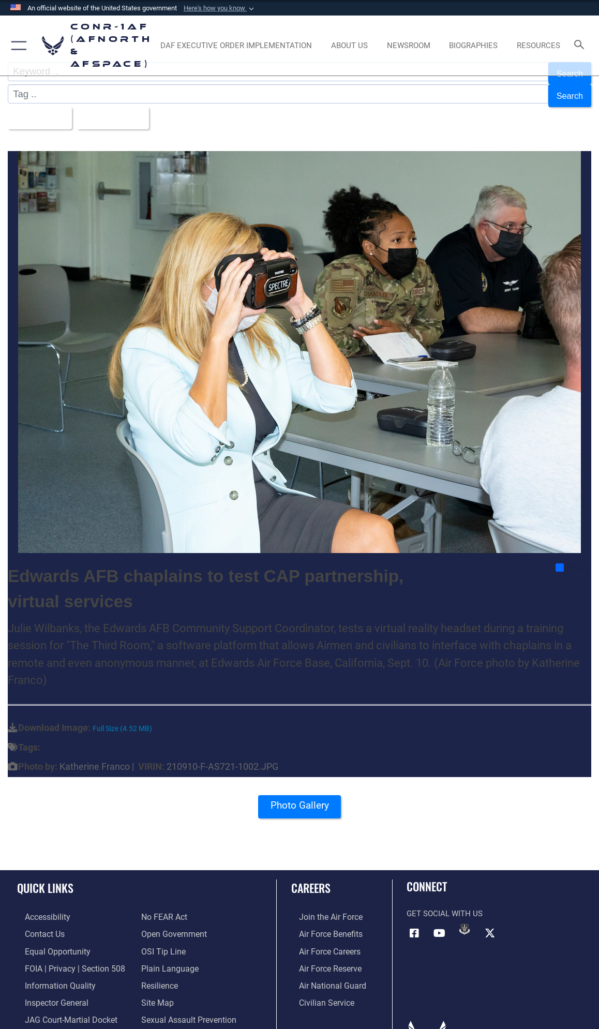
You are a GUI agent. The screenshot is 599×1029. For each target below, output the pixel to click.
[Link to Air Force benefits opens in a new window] (322, 923)
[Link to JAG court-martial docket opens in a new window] (61, 1004)
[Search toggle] (580, 45)
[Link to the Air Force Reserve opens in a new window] (321, 955)
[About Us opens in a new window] (349, 45)
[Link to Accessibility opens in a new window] (39, 907)
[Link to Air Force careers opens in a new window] (321, 939)
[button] (220, 8)
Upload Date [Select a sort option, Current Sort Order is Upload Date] (120, 110)
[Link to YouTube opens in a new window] (439, 923)
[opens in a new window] (236, 45)
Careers (311, 878)
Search (568, 90)
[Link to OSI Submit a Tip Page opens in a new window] (162, 939)
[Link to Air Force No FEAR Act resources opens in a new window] (163, 907)
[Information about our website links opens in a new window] (44, 1020)
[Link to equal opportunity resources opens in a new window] (48, 939)
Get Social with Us (445, 903)
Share (573, 557)
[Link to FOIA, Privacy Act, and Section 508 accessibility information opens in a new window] (64, 955)
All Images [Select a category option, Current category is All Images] (39, 110)
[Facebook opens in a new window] (414, 923)
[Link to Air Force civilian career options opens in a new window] (317, 987)
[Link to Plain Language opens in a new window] (167, 955)
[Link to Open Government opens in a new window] (172, 923)
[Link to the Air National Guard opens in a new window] (323, 971)
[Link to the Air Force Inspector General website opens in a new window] (47, 987)
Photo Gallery (299, 798)
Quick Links (45, 878)
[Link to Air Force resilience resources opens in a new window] (159, 971)
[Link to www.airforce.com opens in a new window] (322, 907)
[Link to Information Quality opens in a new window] (50, 971)
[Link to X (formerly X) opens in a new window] (490, 923)
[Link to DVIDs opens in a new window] (464, 919)
